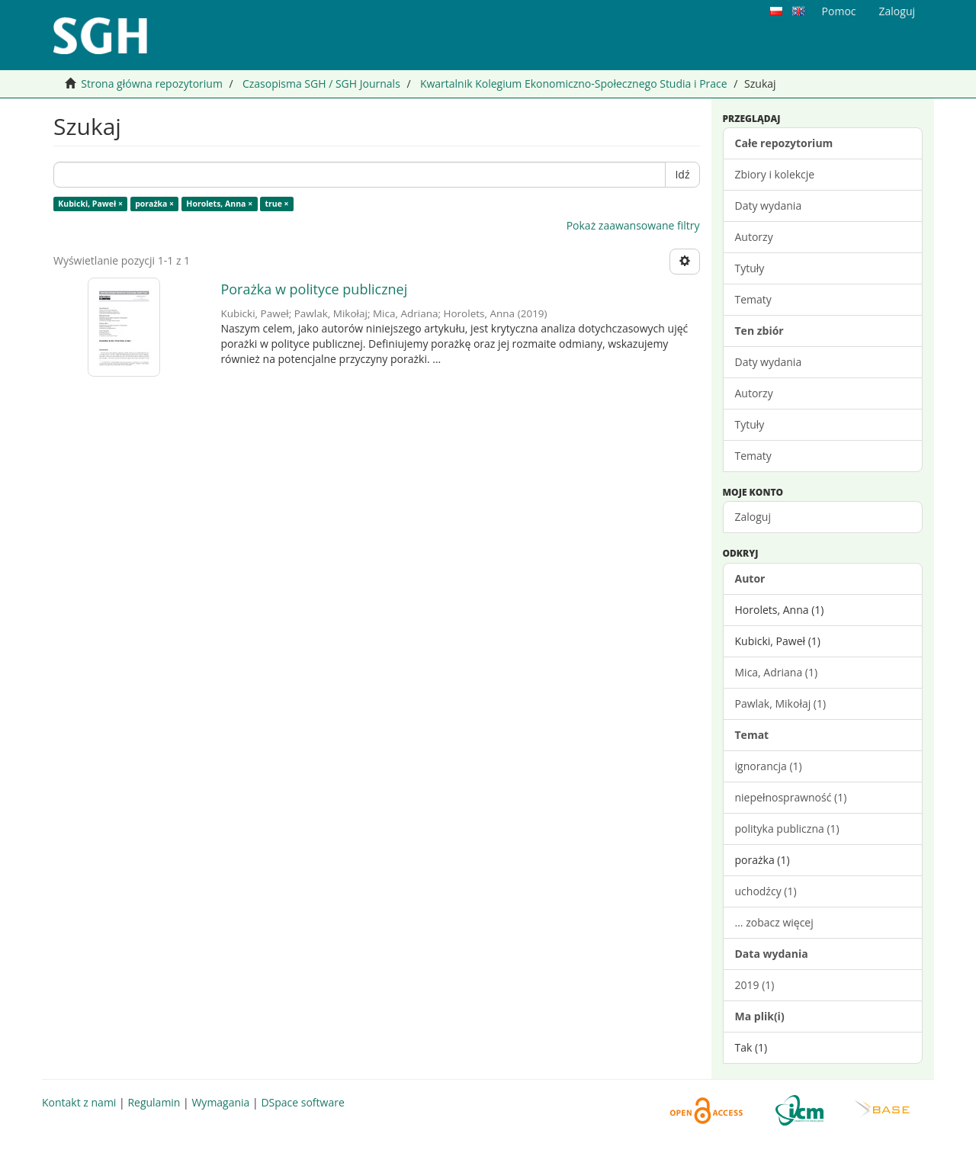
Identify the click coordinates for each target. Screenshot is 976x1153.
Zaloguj (753, 516)
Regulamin (153, 1102)
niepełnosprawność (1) (791, 797)
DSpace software (302, 1102)
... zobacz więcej (774, 922)
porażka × (154, 203)
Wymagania (220, 1102)
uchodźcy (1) (766, 891)
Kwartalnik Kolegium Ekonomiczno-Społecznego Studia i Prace (573, 83)
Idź (682, 174)
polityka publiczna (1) (787, 828)
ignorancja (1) (768, 766)
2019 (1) (755, 985)
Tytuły (750, 268)
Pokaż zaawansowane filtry (633, 225)
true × (276, 203)
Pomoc (839, 11)
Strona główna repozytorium (152, 83)
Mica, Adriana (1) (776, 672)
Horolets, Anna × (219, 203)
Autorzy (754, 237)
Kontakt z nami (79, 1102)
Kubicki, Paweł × (90, 203)
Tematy (753, 299)
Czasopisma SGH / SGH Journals (321, 83)
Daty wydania (768, 205)
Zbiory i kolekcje (775, 174)
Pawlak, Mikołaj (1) (781, 703)
